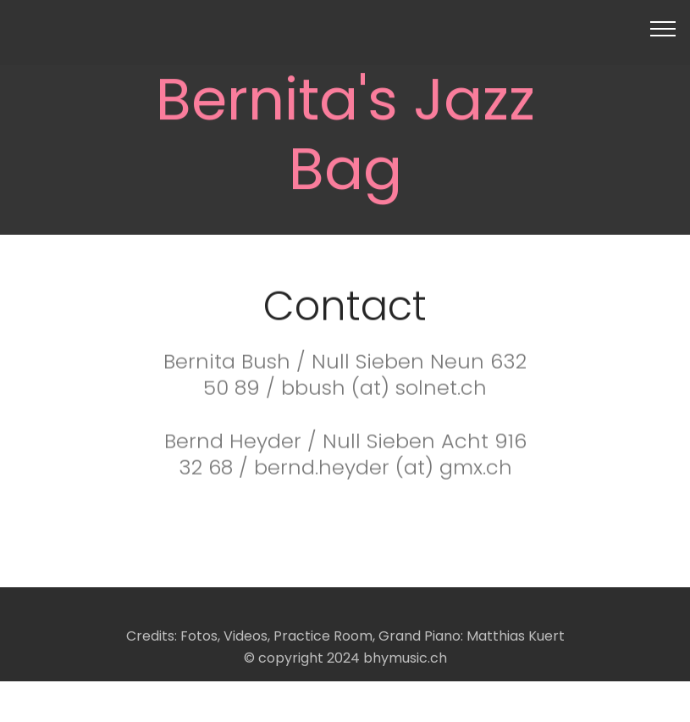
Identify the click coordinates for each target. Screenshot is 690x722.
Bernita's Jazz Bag (345, 137)
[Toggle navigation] (663, 28)
